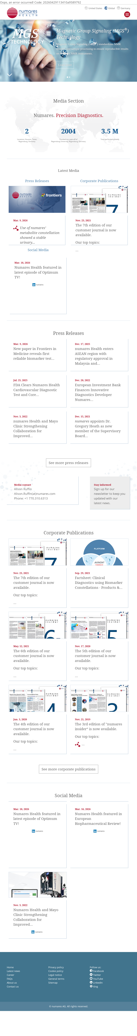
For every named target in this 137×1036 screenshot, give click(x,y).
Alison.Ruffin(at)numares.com (34, 494)
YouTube (96, 978)
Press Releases (37, 181)
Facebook (97, 971)
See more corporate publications (69, 769)
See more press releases (68, 462)
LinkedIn (96, 982)
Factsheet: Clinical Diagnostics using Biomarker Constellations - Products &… (99, 582)
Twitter (95, 974)
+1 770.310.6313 (36, 498)
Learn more (65, 64)
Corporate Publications (99, 181)
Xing (94, 986)
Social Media (38, 250)
